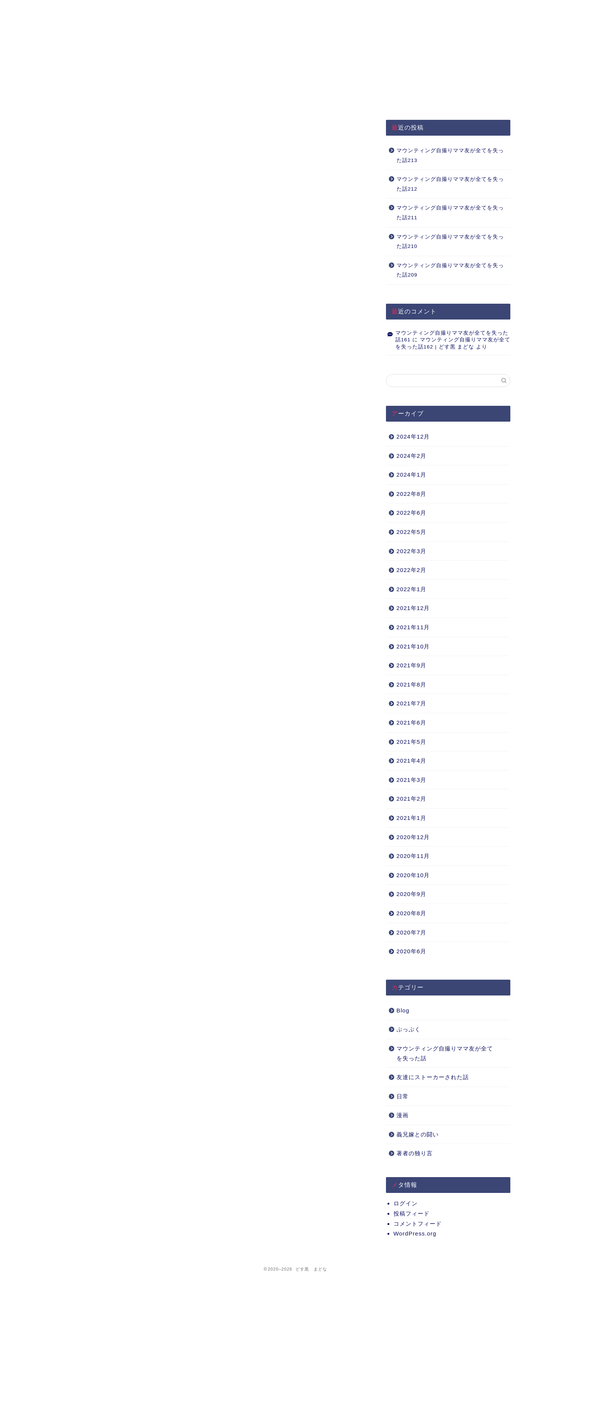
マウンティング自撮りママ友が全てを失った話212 (450, 184)
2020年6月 (411, 951)
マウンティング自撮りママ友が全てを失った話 (445, 1053)
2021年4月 (411, 760)
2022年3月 (411, 551)
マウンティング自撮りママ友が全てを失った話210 (450, 241)
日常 (403, 1096)
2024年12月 (413, 436)
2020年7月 (411, 932)
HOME (126, 9)
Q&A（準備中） (398, 9)
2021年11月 (413, 627)
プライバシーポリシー (217, 9)
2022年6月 (411, 512)
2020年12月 (413, 837)
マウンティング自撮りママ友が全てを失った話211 (450, 212)
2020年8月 (411, 913)
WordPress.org (414, 1233)
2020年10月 (413, 875)
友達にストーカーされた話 (433, 1077)
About (308, 9)
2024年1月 (411, 474)
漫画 (403, 1115)
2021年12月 (413, 608)
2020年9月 (411, 894)
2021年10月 (413, 646)
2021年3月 (411, 780)
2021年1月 (411, 818)
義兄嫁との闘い (418, 1134)
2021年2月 (411, 798)
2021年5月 (411, 742)
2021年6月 (411, 722)
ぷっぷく (409, 1029)
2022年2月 (411, 570)
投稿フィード (411, 1213)
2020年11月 (413, 856)
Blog (403, 1010)
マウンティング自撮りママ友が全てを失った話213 (450, 155)
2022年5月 (411, 532)
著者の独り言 (415, 1153)
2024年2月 (411, 456)
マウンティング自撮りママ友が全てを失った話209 (450, 270)
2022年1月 (411, 589)
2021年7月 (411, 703)
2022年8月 (411, 494)
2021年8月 (411, 684)
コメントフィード (417, 1223)
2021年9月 (411, 665)
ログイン (405, 1203)
